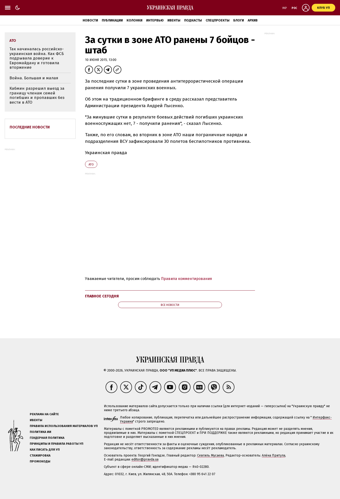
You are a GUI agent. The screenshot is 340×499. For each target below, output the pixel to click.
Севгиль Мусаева (210, 455)
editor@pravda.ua (145, 459)
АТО (91, 164)
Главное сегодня (102, 296)
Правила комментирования (186, 278)
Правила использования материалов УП (64, 426)
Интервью (155, 20)
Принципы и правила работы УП (56, 443)
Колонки (134, 20)
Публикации (112, 20)
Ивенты (173, 20)
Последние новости (30, 127)
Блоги (238, 20)
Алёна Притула (273, 455)
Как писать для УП (45, 449)
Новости (90, 20)
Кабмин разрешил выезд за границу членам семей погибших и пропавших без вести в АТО (36, 95)
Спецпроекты (218, 20)
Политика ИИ (40, 432)
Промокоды (40, 461)
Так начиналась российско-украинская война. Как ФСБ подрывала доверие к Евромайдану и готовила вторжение (36, 58)
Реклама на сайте (44, 414)
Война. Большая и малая (33, 78)
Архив (253, 20)
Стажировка (40, 455)
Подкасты (193, 20)
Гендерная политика (47, 438)
